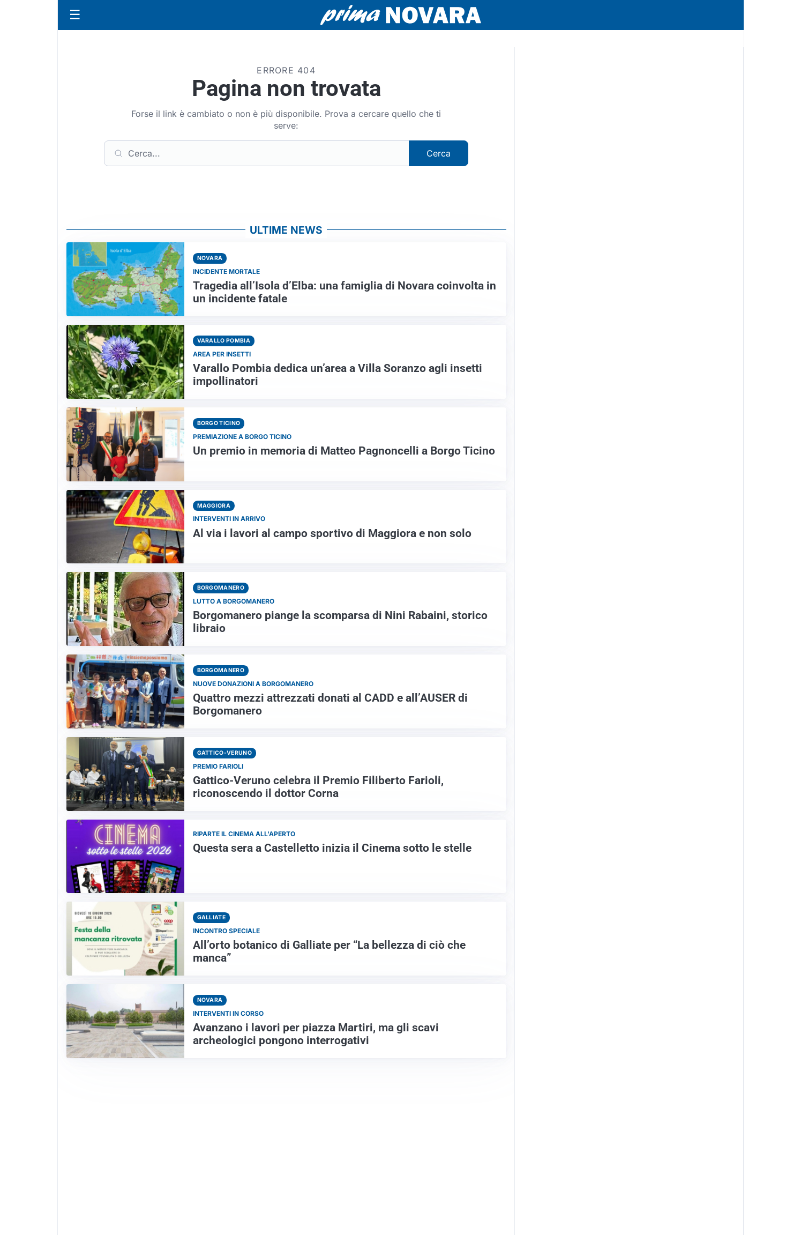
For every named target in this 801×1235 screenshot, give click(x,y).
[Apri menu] (75, 15)
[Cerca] (256, 153)
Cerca (438, 153)
